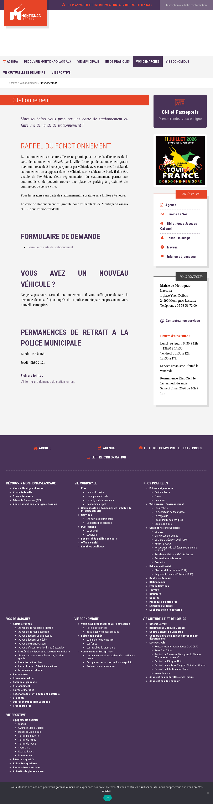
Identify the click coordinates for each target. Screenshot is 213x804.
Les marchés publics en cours (99, 538)
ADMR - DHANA (163, 543)
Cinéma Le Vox (158, 623)
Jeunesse (160, 500)
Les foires (92, 643)
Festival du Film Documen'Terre (171, 669)
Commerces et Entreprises (97, 651)
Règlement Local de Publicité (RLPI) (174, 574)
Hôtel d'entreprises (97, 627)
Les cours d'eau (163, 523)
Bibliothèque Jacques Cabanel (167, 627)
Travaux (154, 590)
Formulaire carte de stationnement (50, 247)
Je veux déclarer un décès (32, 639)
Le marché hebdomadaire (100, 639)
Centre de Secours (160, 578)
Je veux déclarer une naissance (35, 635)
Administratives (22, 623)
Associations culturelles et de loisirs (171, 677)
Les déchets (161, 508)
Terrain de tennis (27, 739)
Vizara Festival (162, 673)
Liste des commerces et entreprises (173, 448)
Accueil (13, 83)
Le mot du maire (95, 492)
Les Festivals (157, 642)
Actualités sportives (25, 763)
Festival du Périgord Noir (168, 661)
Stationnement (157, 582)
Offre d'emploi (89, 542)
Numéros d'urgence (161, 605)
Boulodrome (25, 755)
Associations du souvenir (164, 681)
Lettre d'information (109, 457)
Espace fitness (26, 751)
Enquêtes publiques (93, 546)
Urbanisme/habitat (160, 566)
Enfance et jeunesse (161, 488)
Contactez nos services (99, 522)
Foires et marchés (23, 690)
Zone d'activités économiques (103, 631)
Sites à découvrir (23, 496)
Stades (22, 723)
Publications (88, 526)
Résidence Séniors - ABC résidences (174, 554)
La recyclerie (161, 515)
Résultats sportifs (23, 759)
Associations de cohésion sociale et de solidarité (176, 549)
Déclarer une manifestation (101, 666)
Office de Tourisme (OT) (27, 500)
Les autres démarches (30, 662)
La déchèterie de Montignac (170, 512)
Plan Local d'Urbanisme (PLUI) (171, 570)
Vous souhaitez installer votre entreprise (105, 623)
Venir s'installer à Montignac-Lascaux (35, 504)
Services (86, 514)
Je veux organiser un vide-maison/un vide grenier (40, 657)
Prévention (160, 562)
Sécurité (154, 597)
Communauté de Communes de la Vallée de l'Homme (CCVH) (106, 509)
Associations (20, 674)
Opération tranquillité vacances (31, 701)
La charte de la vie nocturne (165, 609)
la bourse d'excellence (30, 670)
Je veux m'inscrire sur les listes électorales (41, 647)
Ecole (158, 496)
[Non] (208, 793)
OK (107, 797)
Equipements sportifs (25, 719)
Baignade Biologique (29, 731)
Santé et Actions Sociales (164, 527)
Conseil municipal (96, 504)
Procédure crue (22, 705)
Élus (83, 488)
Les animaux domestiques (169, 519)
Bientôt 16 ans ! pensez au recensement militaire (44, 651)
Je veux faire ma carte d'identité (35, 627)
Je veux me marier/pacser (32, 643)
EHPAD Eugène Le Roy (166, 535)
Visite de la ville (22, 492)
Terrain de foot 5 (27, 743)
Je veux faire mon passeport (33, 631)
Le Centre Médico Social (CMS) (171, 539)
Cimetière (155, 593)
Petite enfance (162, 492)
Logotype (92, 534)
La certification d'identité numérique (37, 666)
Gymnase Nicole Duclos (30, 727)
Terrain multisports (28, 735)
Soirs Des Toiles (163, 650)
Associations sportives (27, 767)
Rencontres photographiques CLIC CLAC (177, 646)
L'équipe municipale (97, 496)
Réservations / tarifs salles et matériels (36, 693)
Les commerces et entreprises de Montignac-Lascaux (111, 657)
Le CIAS (159, 531)
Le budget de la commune (100, 500)
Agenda (10, 61)
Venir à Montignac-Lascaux (29, 488)
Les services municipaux (100, 518)
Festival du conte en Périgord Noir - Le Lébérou (180, 665)
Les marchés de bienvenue (101, 647)
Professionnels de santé (168, 558)
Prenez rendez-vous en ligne (180, 118)
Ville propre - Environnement (166, 504)
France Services (159, 586)
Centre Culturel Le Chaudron (166, 631)
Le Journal (92, 530)
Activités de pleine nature (28, 771)
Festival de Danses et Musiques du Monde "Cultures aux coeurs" (178, 656)
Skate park (24, 747)
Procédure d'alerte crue (163, 601)
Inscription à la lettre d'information (186, 5)
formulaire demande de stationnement (50, 382)
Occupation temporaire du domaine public (109, 662)
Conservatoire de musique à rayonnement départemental (173, 637)
